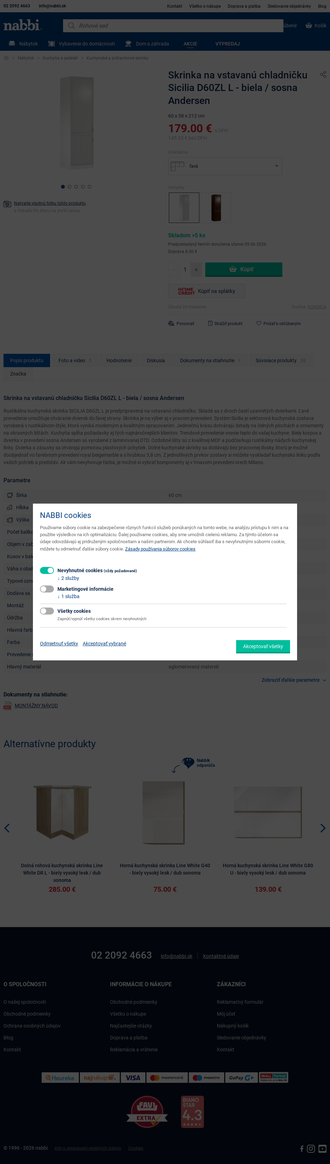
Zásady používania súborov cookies (160, 549)
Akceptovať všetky (263, 646)
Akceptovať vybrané (104, 643)
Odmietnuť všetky (59, 643)
